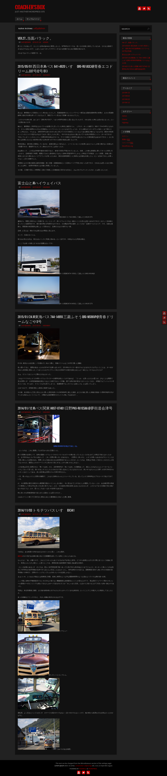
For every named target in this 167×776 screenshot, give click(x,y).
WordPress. (92, 769)
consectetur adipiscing (83, 766)
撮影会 (20, 556)
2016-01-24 (37, 42)
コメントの (127, 143)
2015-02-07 (37, 187)
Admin (45, 42)
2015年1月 (126, 102)
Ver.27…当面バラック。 (35, 38)
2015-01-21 (37, 412)
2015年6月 (126, 96)
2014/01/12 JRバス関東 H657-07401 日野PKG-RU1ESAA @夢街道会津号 (65, 408)
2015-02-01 (37, 325)
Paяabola (83, 769)
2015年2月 (126, 99)
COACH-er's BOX (30, 7)
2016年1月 (126, 93)
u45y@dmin (39, 28)
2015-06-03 (37, 75)
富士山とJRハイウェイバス (39, 183)
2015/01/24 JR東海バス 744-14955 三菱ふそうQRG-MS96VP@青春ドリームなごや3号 (136, 60)
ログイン (125, 136)
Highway (46, 75)
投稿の (126, 139)
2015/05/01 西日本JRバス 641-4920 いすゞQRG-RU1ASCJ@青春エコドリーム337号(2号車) (135, 48)
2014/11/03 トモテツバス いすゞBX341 (46, 510)
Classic (46, 514)
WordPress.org (127, 146)
